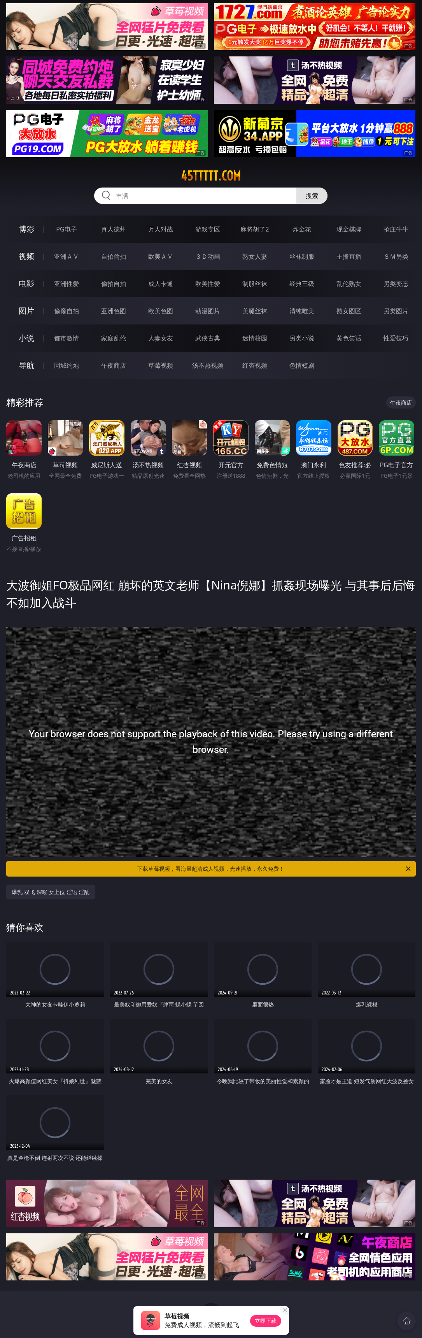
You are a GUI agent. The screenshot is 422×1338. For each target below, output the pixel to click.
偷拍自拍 (113, 283)
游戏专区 (207, 229)
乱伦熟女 (348, 283)
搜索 (312, 195)
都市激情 (66, 338)
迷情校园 (254, 338)
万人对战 (160, 229)
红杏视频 (254, 365)
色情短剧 (301, 365)
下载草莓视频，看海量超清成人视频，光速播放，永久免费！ (274, 868)
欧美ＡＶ (160, 256)
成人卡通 (160, 283)
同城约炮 (66, 365)
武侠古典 (207, 338)
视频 (26, 256)
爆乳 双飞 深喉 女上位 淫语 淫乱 (50, 892)
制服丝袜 (254, 283)
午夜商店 (113, 365)
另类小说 (301, 338)
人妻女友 (160, 338)
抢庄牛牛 (395, 229)
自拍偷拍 (113, 256)
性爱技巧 (395, 338)
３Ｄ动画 (207, 256)
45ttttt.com (211, 176)
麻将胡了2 (254, 229)
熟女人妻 (254, 256)
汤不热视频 (207, 365)
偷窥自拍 (66, 311)
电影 (26, 283)
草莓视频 (160, 365)
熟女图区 (348, 311)
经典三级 (301, 283)
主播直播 (348, 256)
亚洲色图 (113, 311)
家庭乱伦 (113, 338)
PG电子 (66, 229)
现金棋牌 (348, 229)
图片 (26, 310)
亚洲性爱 (66, 283)
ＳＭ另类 (395, 256)
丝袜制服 (301, 256)
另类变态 (395, 283)
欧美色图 (160, 311)
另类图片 (395, 311)
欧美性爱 (207, 283)
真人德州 (113, 229)
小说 (26, 338)
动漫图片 (207, 311)
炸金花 (301, 229)
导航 (26, 365)
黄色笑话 (348, 338)
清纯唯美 (301, 311)
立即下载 (266, 1320)
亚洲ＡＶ (66, 256)
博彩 (26, 229)
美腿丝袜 (254, 311)
